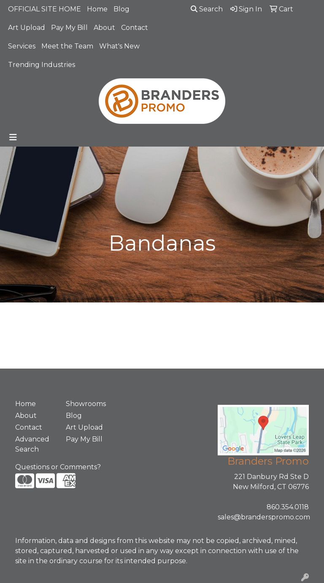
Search (207, 9)
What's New (119, 46)
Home (97, 9)
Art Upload (26, 28)
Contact (134, 28)
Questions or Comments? (58, 467)
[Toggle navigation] (13, 137)
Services (21, 46)
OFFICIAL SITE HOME (44, 9)
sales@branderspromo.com (264, 517)
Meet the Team (67, 46)
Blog (121, 9)
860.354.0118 (288, 507)
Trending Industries (41, 65)
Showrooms (86, 404)
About (104, 28)
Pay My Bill (69, 28)
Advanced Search (32, 444)
